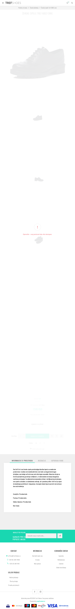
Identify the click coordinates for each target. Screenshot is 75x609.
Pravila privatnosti (13, 585)
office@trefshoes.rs (14, 556)
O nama (37, 560)
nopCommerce (41, 601)
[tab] (22, 461)
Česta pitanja (14, 581)
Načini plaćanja (13, 577)
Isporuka (61, 556)
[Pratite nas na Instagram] (40, 591)
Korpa (68, 2)
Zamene (61, 564)
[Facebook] (34, 591)
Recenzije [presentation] (42, 461)
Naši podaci (37, 564)
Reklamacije (61, 560)
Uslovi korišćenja (61, 567)
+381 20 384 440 (14, 564)
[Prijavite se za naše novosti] (41, 535)
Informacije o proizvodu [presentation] (22, 461)
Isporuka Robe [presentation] (57, 461)
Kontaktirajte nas (37, 556)
